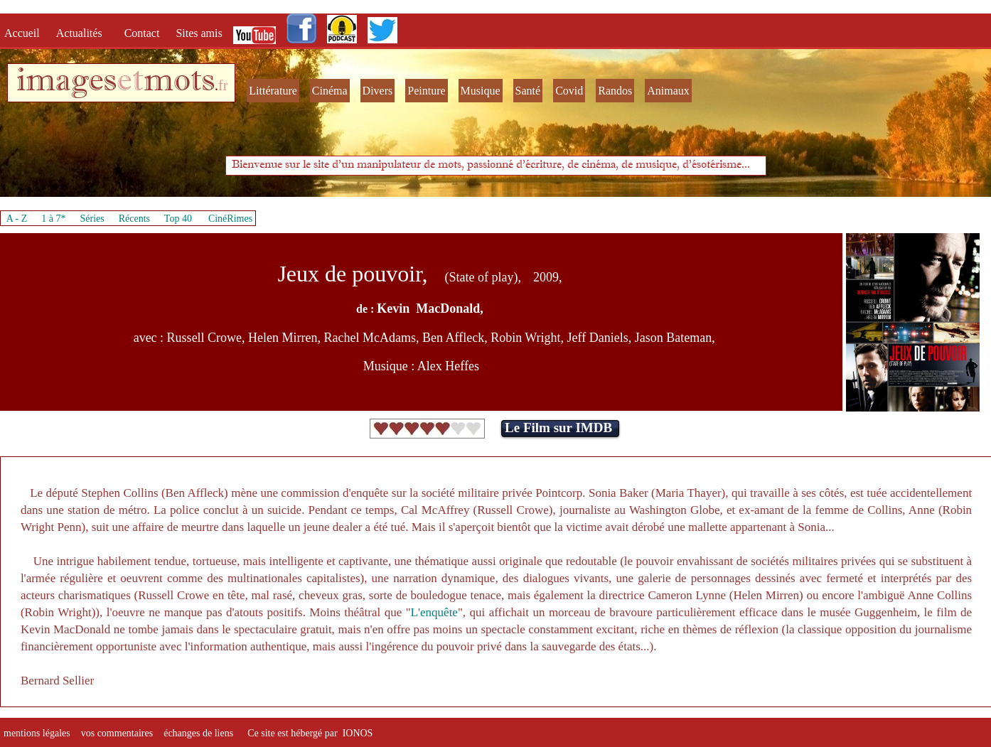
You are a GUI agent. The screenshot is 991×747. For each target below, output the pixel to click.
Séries (92, 218)
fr (222, 85)
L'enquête (434, 612)
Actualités (83, 33)
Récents (134, 218)
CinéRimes (230, 218)
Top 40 (178, 218)
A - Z (17, 218)
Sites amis (199, 33)
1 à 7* (53, 218)
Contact (144, 33)
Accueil (24, 33)
